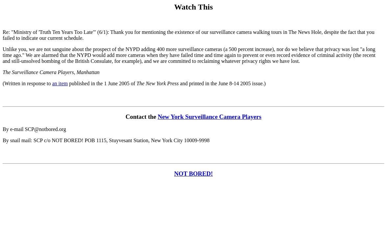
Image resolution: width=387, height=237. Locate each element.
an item (60, 83)
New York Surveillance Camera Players (209, 116)
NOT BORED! (193, 173)
